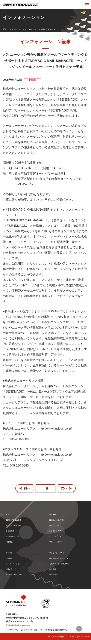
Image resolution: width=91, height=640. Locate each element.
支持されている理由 (13, 525)
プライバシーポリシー (57, 553)
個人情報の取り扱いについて (60, 558)
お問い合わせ (11, 569)
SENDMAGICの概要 (13, 520)
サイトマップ (54, 575)
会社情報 (52, 569)
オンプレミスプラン (56, 531)
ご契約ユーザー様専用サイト (60, 564)
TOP (5, 29)
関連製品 (9, 542)
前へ (27, 488)
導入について (54, 525)
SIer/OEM (9, 553)
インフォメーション (17, 29)
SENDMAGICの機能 (57, 520)
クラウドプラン (55, 536)
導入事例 (52, 515)
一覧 (45, 488)
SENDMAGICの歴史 (13, 536)
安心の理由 (10, 531)
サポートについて (56, 542)
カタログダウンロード (14, 575)
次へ (64, 488)
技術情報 (9, 558)
